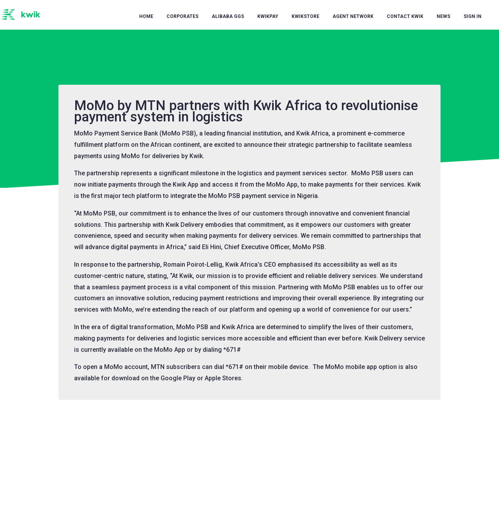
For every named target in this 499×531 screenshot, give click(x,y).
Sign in (472, 16)
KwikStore (305, 16)
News (443, 16)
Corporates (182, 16)
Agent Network (353, 16)
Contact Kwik (405, 16)
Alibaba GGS (228, 16)
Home (146, 16)
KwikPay (267, 16)
